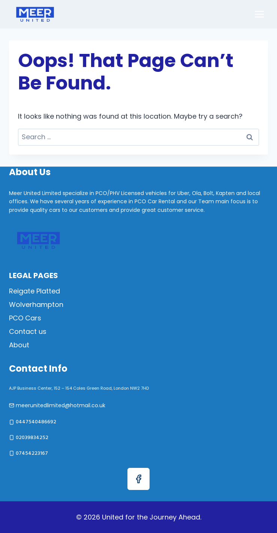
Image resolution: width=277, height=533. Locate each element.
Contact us (27, 331)
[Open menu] (259, 14)
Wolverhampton (36, 304)
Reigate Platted (34, 291)
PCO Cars (25, 318)
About (19, 345)
